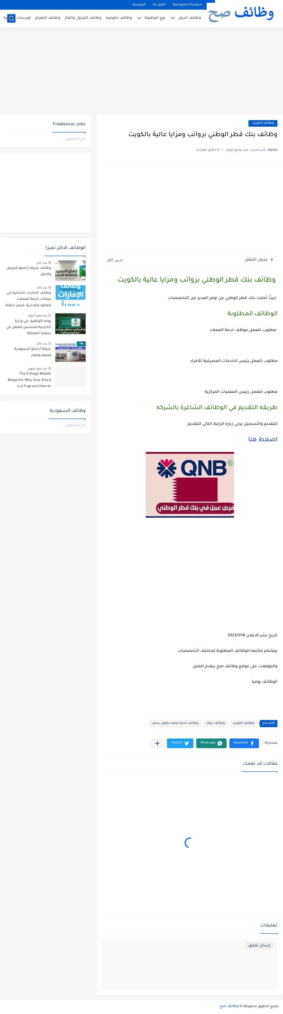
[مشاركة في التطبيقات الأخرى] (157, 743)
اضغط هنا (262, 440)
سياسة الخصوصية (187, 5)
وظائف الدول (189, 18)
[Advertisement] (141, 71)
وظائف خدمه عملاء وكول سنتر (175, 723)
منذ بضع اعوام (37, 315)
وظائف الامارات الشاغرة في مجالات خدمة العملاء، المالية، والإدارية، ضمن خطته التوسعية (28, 300)
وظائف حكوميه (119, 18)
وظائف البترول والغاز (83, 18)
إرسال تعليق (259, 946)
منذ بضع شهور (37, 368)
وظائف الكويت (263, 123)
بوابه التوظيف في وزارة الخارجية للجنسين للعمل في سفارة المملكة (28, 327)
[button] (244, 743)
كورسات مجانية (17, 18)
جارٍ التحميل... (74, 139)
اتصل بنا (159, 5)
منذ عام (42, 262)
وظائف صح (229, 1006)
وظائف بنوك (215, 723)
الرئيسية (139, 5)
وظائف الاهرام (48, 18)
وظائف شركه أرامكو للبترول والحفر (28, 271)
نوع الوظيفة (155, 18)
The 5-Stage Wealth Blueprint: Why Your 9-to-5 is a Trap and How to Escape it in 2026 (29, 381)
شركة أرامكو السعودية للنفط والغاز (32, 352)
